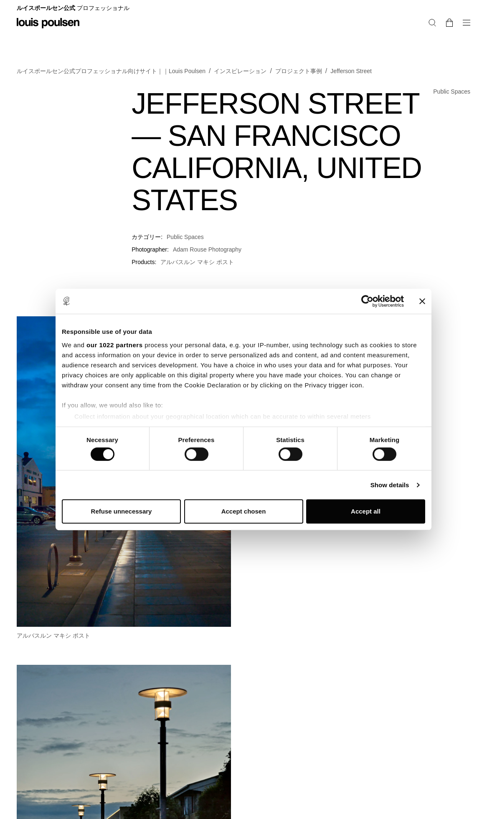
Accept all (365, 511)
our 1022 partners (114, 344)
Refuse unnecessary (121, 511)
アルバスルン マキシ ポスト (197, 274)
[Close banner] (422, 301)
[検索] (453, 37)
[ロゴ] (48, 29)
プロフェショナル (447, 10)
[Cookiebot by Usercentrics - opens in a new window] (367, 301)
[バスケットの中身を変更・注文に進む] (467, 37)
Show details (389, 484)
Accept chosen (243, 511)
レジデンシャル (394, 10)
